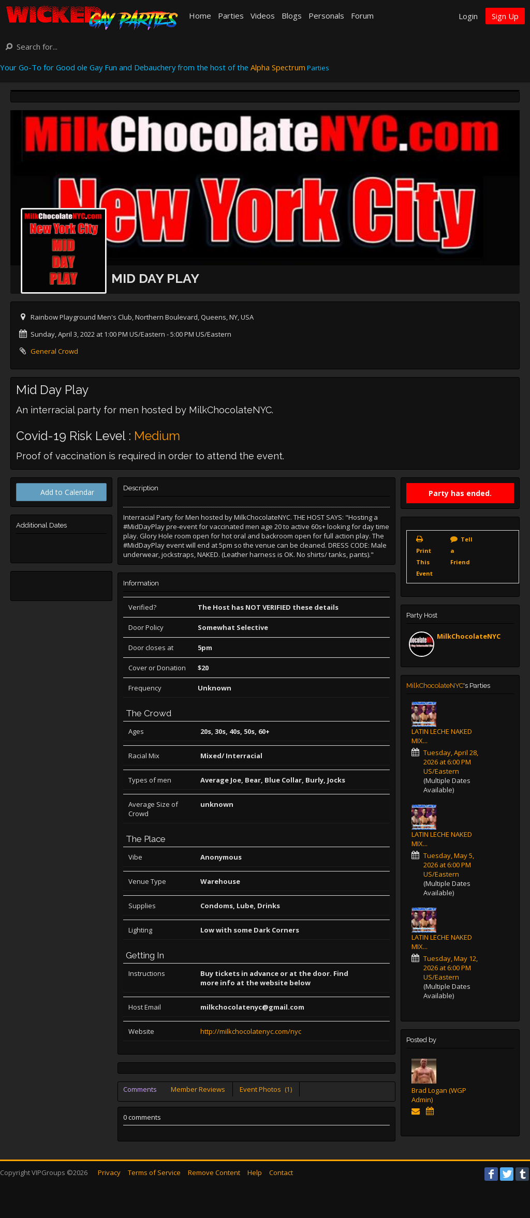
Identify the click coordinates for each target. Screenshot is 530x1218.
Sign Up (505, 16)
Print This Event (424, 562)
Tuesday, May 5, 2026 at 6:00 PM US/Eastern (448, 865)
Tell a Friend (461, 550)
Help (254, 1172)
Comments (140, 1089)
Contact (281, 1172)
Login (468, 16)
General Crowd (54, 351)
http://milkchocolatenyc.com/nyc (250, 1031)
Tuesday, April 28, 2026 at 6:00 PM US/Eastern (450, 762)
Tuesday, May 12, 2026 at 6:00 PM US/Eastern (450, 968)
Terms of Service (154, 1172)
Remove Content (214, 1172)
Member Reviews (198, 1089)
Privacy (109, 1172)
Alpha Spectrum (278, 67)
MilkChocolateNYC (468, 636)
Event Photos (266, 1089)
